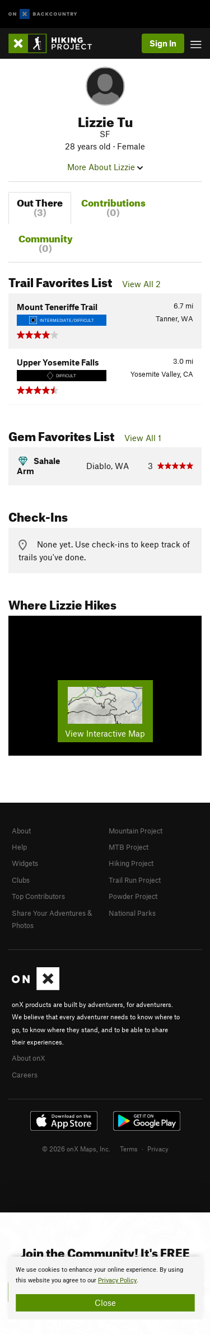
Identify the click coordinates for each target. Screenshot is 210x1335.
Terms (129, 1149)
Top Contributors (38, 896)
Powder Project (133, 896)
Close (105, 1302)
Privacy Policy (117, 1280)
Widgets (25, 863)
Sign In (163, 43)
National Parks (132, 912)
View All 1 (142, 438)
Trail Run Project (135, 879)
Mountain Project (135, 830)
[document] (105, 1287)
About (21, 830)
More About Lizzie (105, 167)
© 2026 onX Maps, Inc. (76, 1149)
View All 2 (141, 284)
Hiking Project (131, 863)
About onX (28, 1057)
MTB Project (128, 846)
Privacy (158, 1149)
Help (19, 846)
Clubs (21, 879)
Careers (25, 1074)
